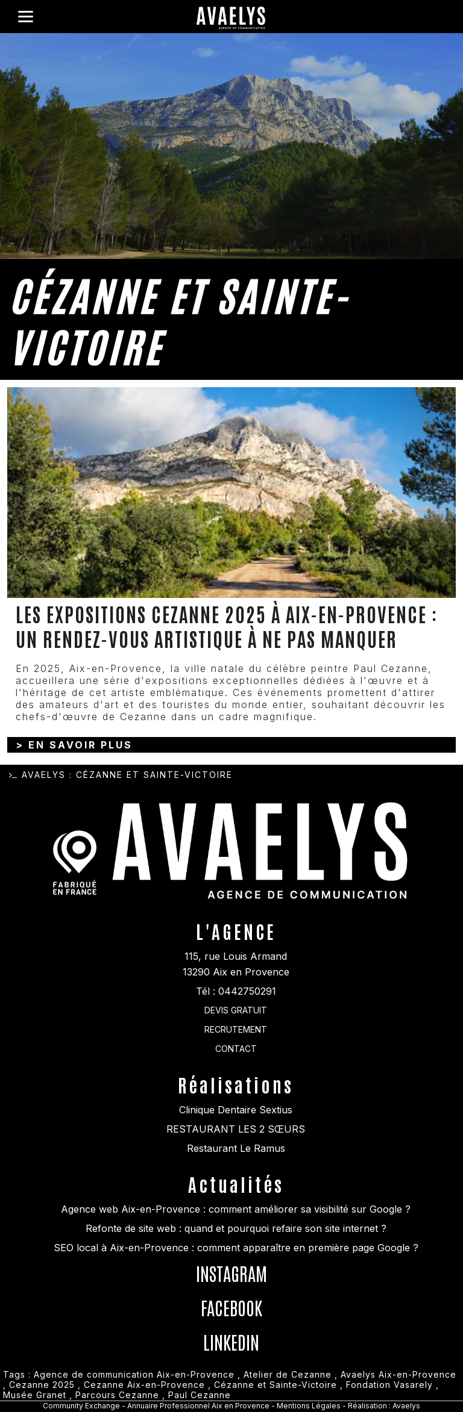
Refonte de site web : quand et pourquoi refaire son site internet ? (236, 1228)
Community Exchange (81, 1405)
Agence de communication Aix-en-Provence (134, 1374)
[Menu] (25, 16)
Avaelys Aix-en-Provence (398, 1374)
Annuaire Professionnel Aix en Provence (198, 1405)
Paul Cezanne (199, 1395)
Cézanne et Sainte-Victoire (275, 1384)
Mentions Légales (309, 1405)
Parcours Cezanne (117, 1395)
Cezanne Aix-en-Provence (144, 1384)
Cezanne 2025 (42, 1384)
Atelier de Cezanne (288, 1374)
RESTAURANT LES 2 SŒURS (235, 1129)
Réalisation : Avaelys (384, 1405)
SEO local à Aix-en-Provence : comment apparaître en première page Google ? (236, 1248)
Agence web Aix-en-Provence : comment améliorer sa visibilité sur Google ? (236, 1209)
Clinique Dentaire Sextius (235, 1110)
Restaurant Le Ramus (236, 1148)
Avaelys (44, 775)
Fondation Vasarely (389, 1384)
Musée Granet (34, 1395)
